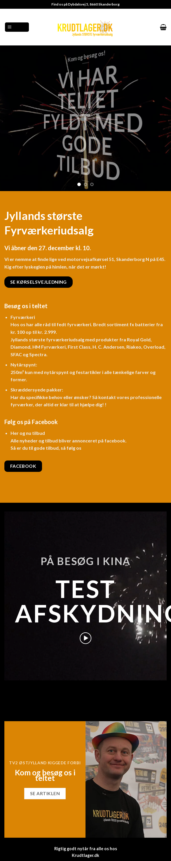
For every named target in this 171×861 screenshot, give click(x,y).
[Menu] (17, 27)
